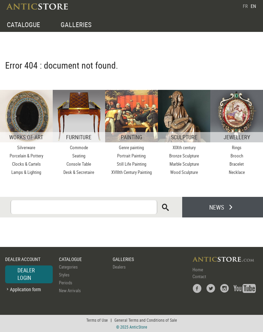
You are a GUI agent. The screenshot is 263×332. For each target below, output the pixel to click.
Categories (68, 267)
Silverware (26, 147)
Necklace (237, 172)
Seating (78, 156)
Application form (25, 289)
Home (197, 269)
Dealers (119, 267)
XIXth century (184, 147)
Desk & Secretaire (78, 172)
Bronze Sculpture (184, 156)
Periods (65, 283)
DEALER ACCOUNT (22, 259)
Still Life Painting (131, 164)
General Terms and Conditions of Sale (145, 320)
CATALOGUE (23, 24)
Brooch (236, 156)
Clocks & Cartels (26, 164)
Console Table (78, 164)
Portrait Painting (131, 156)
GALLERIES (76, 24)
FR (245, 6)
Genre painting (131, 147)
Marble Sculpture (184, 164)
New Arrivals (70, 290)
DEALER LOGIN (26, 274)
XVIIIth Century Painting (131, 172)
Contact (199, 276)
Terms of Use (97, 320)
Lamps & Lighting (26, 172)
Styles (64, 275)
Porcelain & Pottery (26, 156)
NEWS (216, 207)
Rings (236, 147)
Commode (79, 147)
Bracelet (236, 164)
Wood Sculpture (184, 172)
